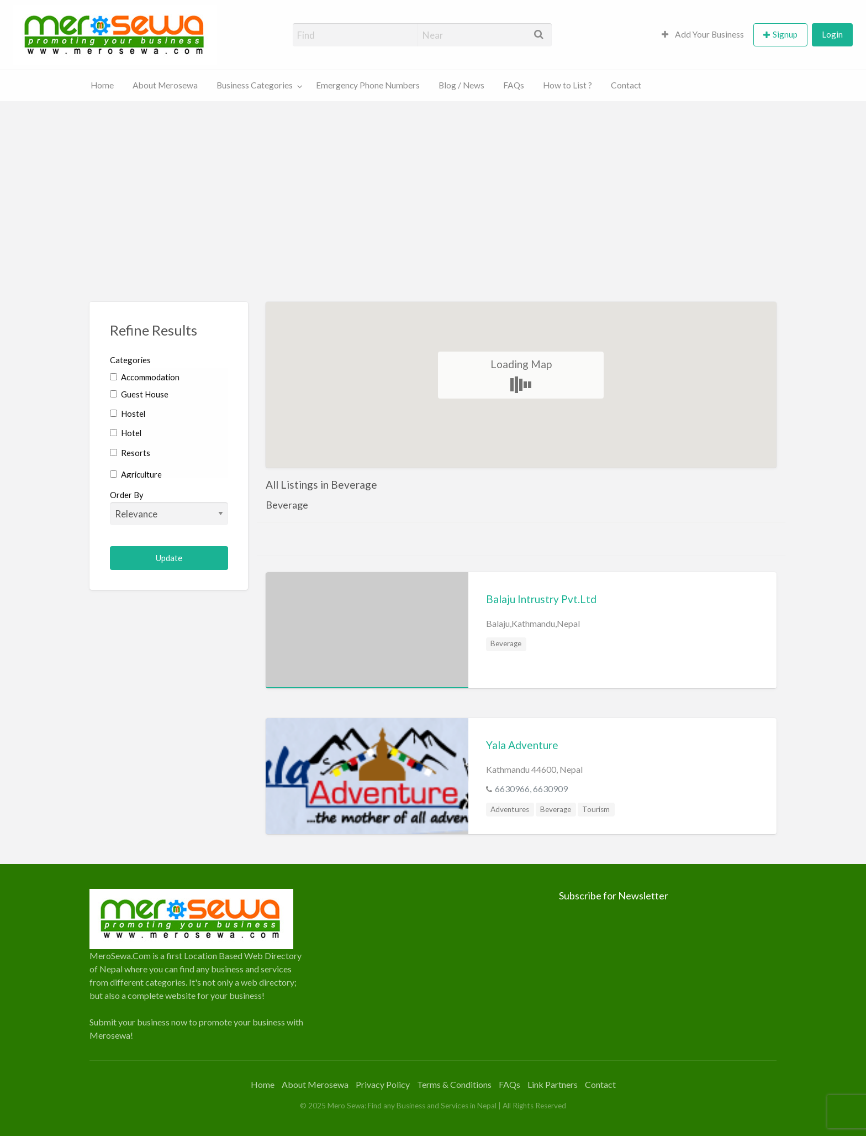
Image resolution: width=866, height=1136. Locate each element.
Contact (626, 85)
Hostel (127, 413)
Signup (785, 34)
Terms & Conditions (454, 1084)
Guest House (139, 394)
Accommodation (144, 377)
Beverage (505, 643)
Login (832, 34)
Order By (169, 507)
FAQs (513, 85)
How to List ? (567, 85)
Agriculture (136, 474)
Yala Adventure (522, 745)
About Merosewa (165, 85)
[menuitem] (702, 35)
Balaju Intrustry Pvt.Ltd (541, 599)
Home (102, 85)
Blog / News (461, 85)
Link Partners (552, 1084)
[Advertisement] (433, 184)
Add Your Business (703, 34)
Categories (130, 360)
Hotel (125, 433)
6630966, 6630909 (531, 788)
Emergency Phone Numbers (368, 85)
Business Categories (254, 85)
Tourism (596, 809)
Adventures (509, 809)
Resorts (130, 453)
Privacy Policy (383, 1084)
